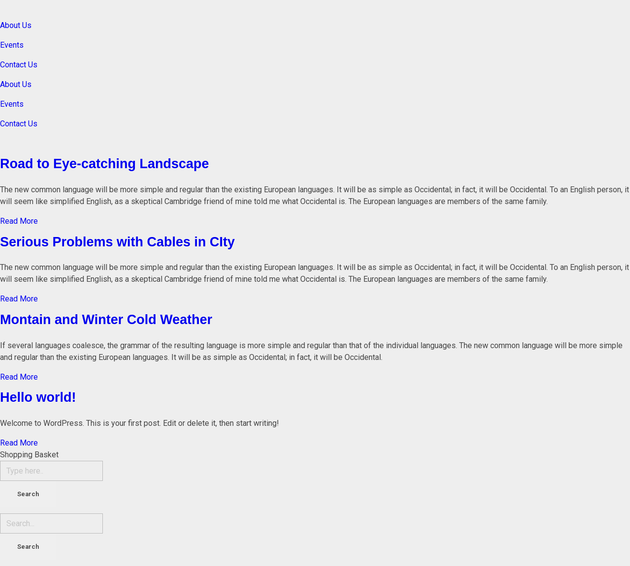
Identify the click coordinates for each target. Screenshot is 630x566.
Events (12, 45)
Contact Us (18, 64)
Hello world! (38, 397)
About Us (16, 25)
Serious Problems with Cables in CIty (117, 242)
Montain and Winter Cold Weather (106, 319)
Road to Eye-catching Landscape (104, 163)
